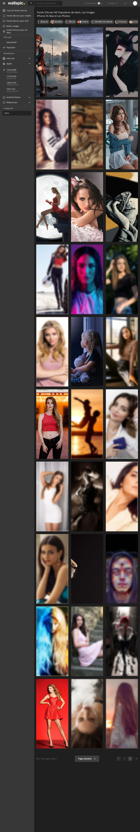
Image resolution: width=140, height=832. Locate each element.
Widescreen (10, 102)
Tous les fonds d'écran (15, 10)
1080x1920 (11, 83)
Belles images (11, 26)
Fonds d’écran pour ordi (15, 21)
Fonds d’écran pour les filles (15, 31)
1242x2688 (20, 70)
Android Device (12, 97)
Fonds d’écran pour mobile (17, 15)
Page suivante (87, 758)
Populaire (11, 47)
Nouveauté (12, 42)
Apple (7, 63)
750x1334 (11, 89)
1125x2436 (11, 76)
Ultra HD (8, 58)
